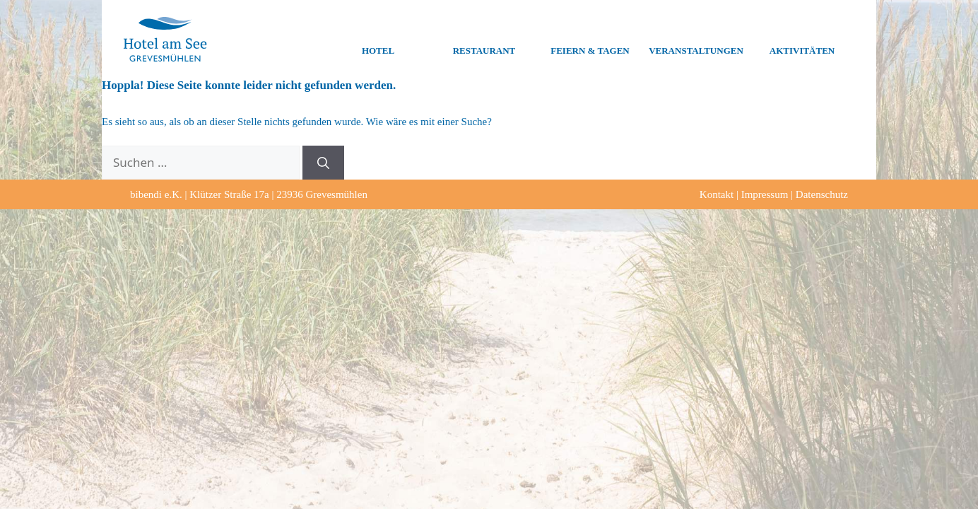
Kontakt (717, 194)
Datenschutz (822, 194)
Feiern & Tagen (589, 39)
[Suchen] (323, 163)
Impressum (765, 194)
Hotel (378, 39)
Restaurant (484, 39)
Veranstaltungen (696, 39)
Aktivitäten (802, 39)
